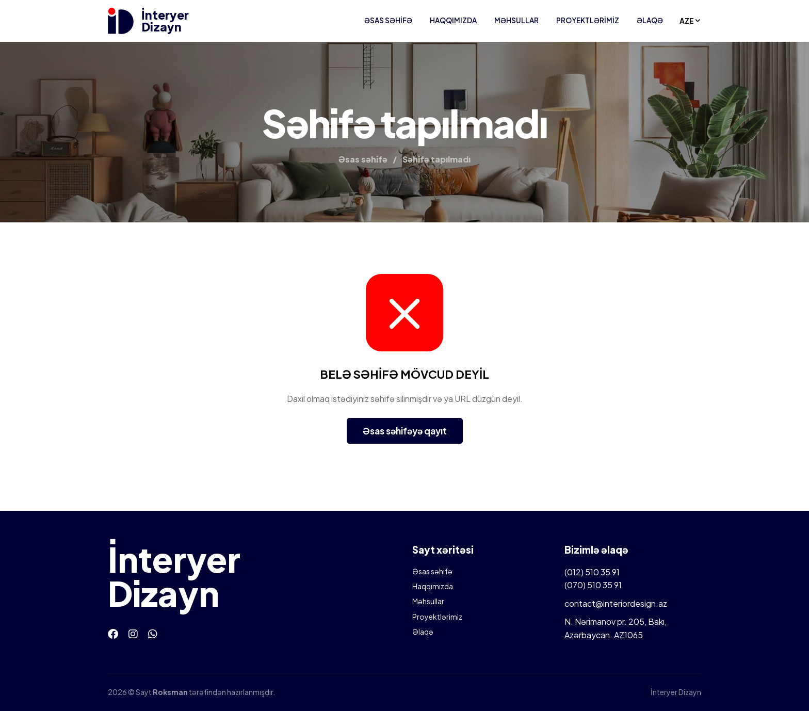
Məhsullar (516, 20)
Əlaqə (650, 20)
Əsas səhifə (388, 20)
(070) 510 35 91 (593, 584)
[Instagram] (133, 633)
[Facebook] (113, 633)
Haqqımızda (453, 20)
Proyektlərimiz (587, 20)
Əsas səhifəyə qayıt (405, 431)
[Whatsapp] (152, 633)
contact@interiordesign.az (615, 603)
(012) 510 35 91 (592, 572)
